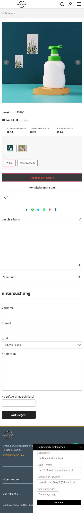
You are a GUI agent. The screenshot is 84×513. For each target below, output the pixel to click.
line (32, 209)
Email (6, 323)
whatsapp (44, 209)
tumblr (55, 209)
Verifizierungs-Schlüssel (18, 396)
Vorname (8, 308)
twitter (38, 209)
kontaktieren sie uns (42, 187)
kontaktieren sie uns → (15, 455)
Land (5, 338)
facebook (26, 209)
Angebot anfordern (42, 177)
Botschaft (9, 354)
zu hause (7, 13)
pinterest (50, 209)
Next (78, 62)
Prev (6, 62)
